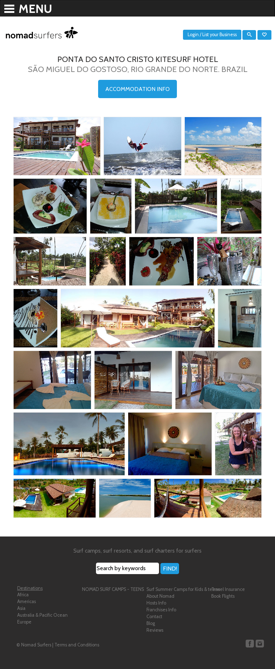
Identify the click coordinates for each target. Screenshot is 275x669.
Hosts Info (156, 603)
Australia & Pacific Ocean (42, 615)
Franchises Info (161, 609)
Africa (23, 594)
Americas (26, 601)
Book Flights (223, 596)
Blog (150, 623)
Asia (21, 608)
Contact (154, 616)
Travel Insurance (228, 589)
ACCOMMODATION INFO (137, 89)
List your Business (219, 34)
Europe (24, 622)
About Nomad (160, 596)
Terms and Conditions (76, 645)
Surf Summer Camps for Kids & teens (183, 589)
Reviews (154, 630)
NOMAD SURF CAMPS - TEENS (113, 589)
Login (193, 34)
